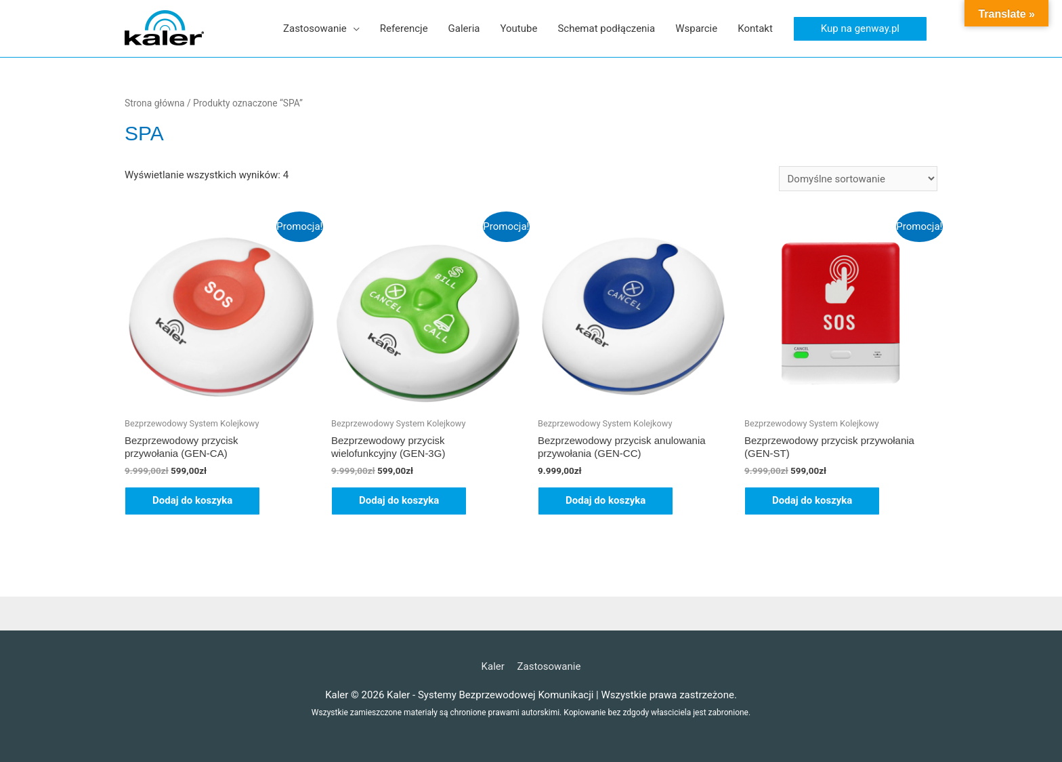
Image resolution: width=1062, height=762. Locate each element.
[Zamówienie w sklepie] (858, 178)
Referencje (404, 28)
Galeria (464, 28)
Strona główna (155, 103)
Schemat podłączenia (606, 28)
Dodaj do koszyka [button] (192, 500)
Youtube (518, 28)
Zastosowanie (315, 28)
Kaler (493, 666)
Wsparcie (696, 28)
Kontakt (755, 28)
